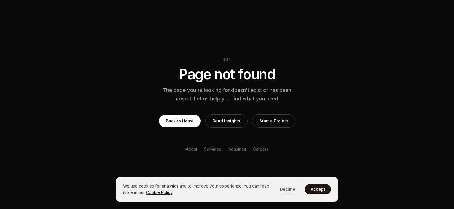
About (191, 149)
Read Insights (226, 120)
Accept (318, 189)
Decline (287, 189)
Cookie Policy (159, 192)
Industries (237, 149)
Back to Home (180, 120)
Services (212, 149)
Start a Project (273, 120)
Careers (260, 149)
